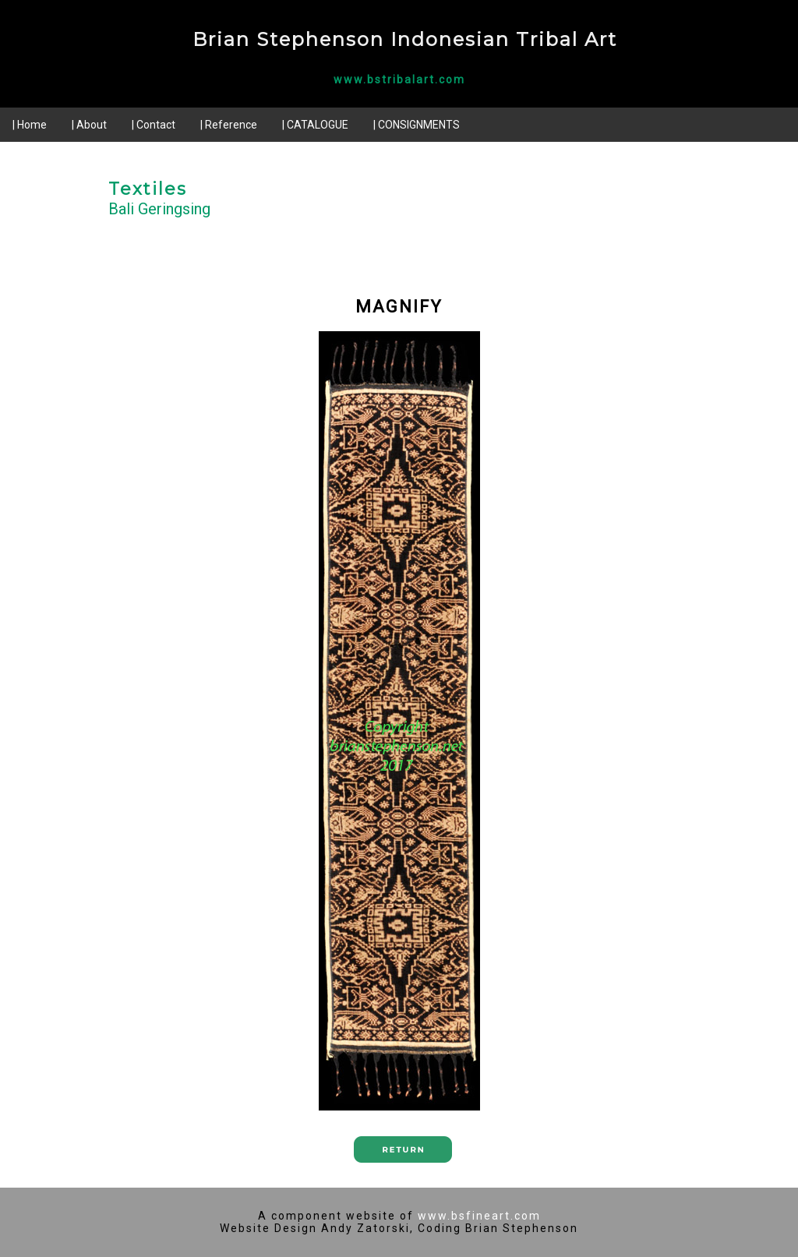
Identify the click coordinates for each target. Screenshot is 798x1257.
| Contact (153, 124)
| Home (29, 124)
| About (89, 124)
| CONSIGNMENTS (416, 124)
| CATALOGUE (315, 124)
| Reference (228, 124)
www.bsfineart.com (479, 1215)
